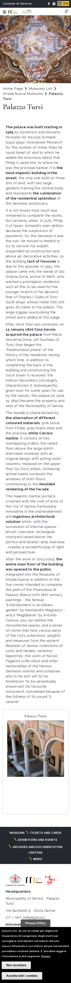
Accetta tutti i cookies (21, 975)
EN (65, 3)
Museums (17, 833)
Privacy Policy (35, 923)
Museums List (40, 89)
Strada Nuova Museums (23, 94)
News (37, 859)
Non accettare (16, 965)
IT (60, 3)
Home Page (13, 89)
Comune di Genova (17, 3)
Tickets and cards (45, 833)
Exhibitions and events (37, 840)
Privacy (45, 956)
